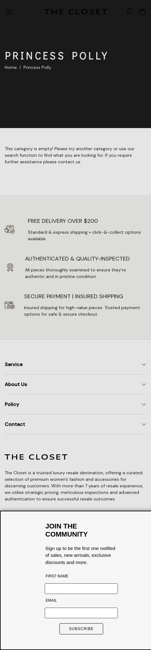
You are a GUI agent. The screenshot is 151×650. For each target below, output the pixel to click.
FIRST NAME (57, 576)
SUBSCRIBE (81, 629)
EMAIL (51, 600)
